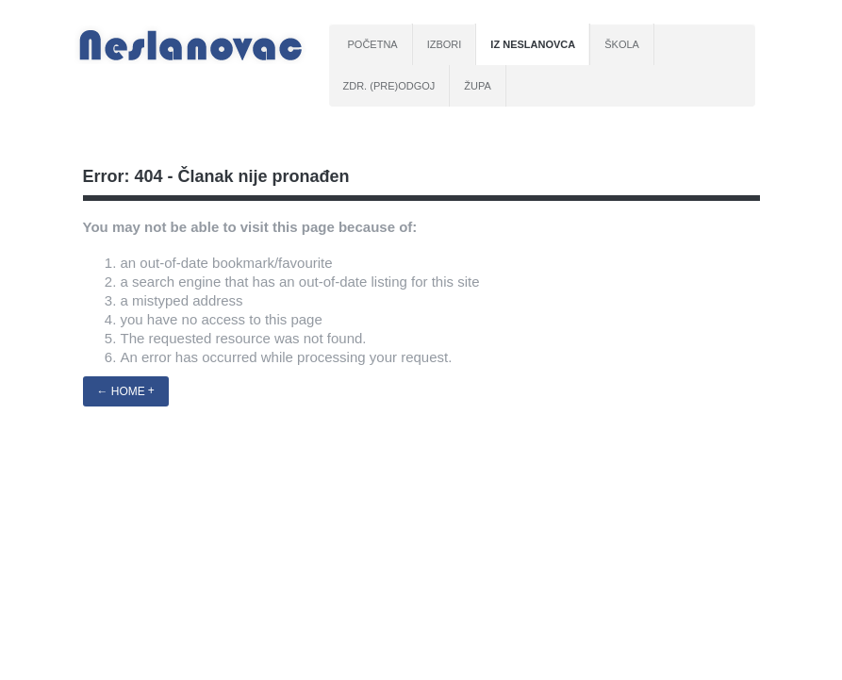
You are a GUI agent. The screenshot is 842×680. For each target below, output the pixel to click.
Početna (373, 44)
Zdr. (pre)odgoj (389, 85)
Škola (621, 44)
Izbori (444, 44)
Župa (477, 85)
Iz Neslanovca (532, 44)
